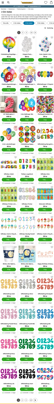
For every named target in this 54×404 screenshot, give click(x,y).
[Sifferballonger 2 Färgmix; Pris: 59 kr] (45, 77)
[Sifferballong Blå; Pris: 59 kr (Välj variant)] (45, 316)
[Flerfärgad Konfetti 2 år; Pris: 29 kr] (45, 106)
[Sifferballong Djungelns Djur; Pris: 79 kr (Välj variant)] (45, 136)
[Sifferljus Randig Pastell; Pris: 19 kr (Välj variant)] (27, 226)
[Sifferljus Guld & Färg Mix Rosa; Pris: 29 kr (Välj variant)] (45, 226)
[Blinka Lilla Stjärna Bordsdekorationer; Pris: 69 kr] (27, 256)
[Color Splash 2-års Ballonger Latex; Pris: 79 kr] (45, 47)
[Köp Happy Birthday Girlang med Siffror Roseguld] (45, 269)
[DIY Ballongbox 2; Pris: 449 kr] (9, 106)
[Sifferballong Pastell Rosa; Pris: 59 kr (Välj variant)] (9, 316)
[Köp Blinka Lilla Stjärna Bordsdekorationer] (27, 269)
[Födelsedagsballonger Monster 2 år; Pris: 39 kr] (9, 77)
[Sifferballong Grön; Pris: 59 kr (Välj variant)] (27, 346)
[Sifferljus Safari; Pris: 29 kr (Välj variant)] (9, 166)
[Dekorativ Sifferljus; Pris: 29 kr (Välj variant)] (45, 196)
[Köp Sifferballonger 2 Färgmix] (45, 90)
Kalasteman (11, 9)
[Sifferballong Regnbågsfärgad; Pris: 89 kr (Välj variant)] (45, 376)
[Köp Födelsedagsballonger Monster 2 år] (9, 90)
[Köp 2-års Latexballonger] (9, 149)
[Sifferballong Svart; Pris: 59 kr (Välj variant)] (27, 376)
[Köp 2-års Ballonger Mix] (27, 120)
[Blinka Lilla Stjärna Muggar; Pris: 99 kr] (9, 256)
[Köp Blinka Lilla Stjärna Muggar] (9, 269)
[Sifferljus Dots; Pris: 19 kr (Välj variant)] (45, 166)
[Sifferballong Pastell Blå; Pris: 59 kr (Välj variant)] (27, 316)
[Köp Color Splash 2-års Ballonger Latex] (45, 60)
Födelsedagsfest (21, 9)
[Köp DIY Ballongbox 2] (9, 120)
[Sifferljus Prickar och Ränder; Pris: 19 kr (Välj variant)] (9, 196)
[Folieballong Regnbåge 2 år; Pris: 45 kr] (9, 47)
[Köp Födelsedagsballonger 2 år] (27, 90)
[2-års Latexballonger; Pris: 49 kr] (9, 136)
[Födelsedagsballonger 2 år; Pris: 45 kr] (27, 77)
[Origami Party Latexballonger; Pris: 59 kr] (27, 47)
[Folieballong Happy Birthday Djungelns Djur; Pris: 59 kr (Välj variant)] (27, 136)
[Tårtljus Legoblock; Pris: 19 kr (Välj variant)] (27, 166)
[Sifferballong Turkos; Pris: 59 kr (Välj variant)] (45, 346)
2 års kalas (31, 9)
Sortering (48, 28)
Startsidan (3, 9)
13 (31, 33)
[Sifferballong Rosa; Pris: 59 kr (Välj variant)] (9, 346)
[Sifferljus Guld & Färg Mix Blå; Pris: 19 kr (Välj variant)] (9, 226)
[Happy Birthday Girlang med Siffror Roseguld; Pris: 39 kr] (45, 256)
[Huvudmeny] (3, 2)
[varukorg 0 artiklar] (51, 2)
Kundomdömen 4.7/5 (35, 6)
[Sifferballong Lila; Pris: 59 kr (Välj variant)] (9, 376)
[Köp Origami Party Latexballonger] (27, 60)
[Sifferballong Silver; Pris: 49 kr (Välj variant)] (27, 286)
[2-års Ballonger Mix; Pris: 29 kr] (27, 106)
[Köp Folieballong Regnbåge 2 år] (9, 60)
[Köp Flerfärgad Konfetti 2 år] (45, 120)
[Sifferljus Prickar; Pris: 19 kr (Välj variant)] (27, 196)
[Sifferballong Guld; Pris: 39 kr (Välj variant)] (9, 286)
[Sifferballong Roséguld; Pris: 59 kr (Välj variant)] (45, 286)
